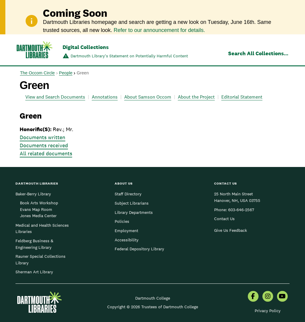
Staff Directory (128, 194)
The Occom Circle (37, 72)
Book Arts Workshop (39, 203)
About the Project (196, 97)
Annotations (105, 97)
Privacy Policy (268, 310)
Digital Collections (86, 47)
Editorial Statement (241, 97)
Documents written (42, 137)
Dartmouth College (152, 298)
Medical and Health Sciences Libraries (42, 228)
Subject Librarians (132, 203)
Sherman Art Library (34, 272)
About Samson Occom (147, 97)
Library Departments (134, 212)
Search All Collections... (258, 53)
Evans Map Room (36, 209)
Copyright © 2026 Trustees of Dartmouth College (152, 306)
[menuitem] (253, 297)
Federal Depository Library (139, 249)
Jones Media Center (38, 215)
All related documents (46, 153)
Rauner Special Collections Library (40, 260)
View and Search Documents (55, 97)
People (65, 72)
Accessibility (127, 240)
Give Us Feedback (230, 230)
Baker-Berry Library (33, 194)
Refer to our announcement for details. (159, 30)
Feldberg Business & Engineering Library (34, 244)
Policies (122, 221)
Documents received (44, 145)
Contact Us (224, 218)
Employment (126, 230)
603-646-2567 (241, 209)
